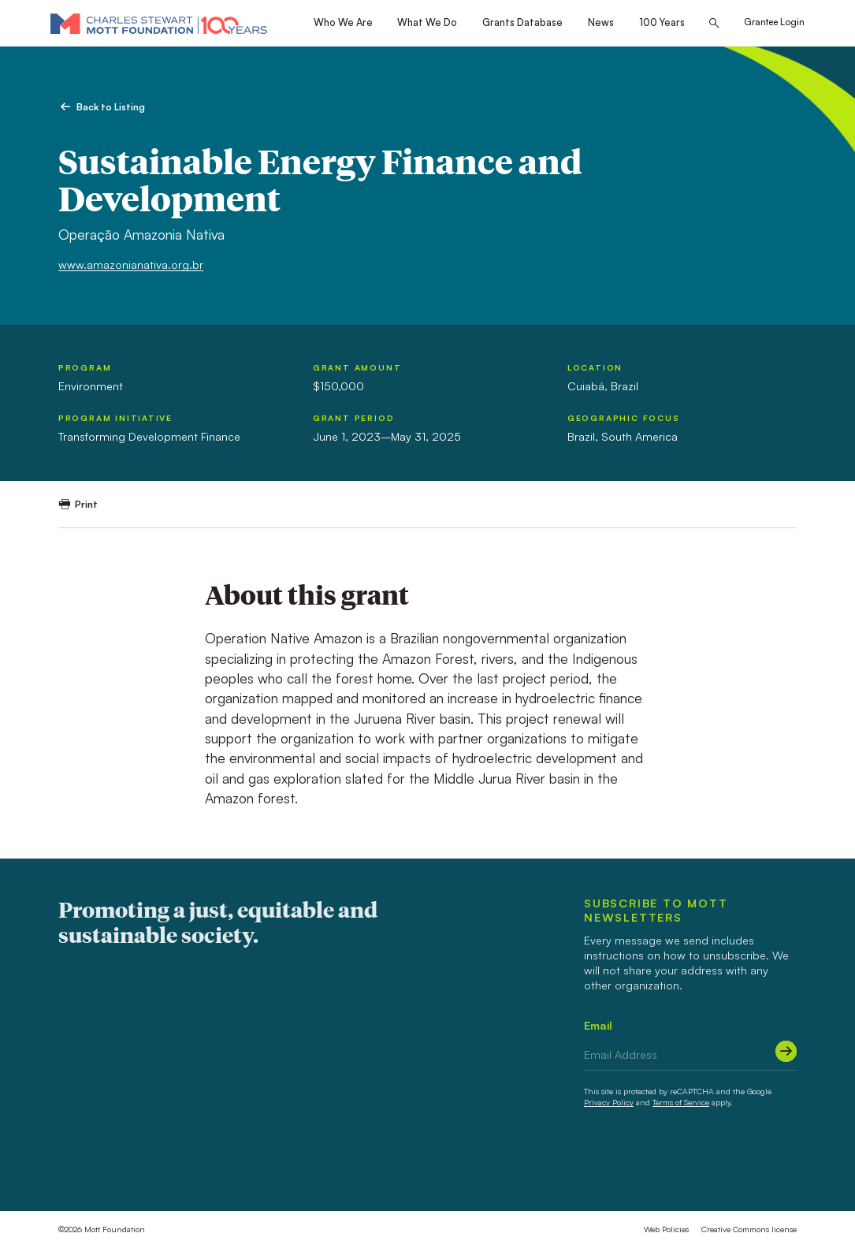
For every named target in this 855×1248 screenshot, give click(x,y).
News (601, 22)
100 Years (662, 22)
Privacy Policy (609, 1102)
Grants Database (522, 22)
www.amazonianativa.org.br (130, 264)
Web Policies (666, 1229)
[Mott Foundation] (158, 23)
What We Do (427, 22)
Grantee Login (774, 22)
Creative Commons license (749, 1229)
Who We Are (343, 22)
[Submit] (786, 1051)
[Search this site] (714, 24)
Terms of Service (680, 1102)
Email (598, 1025)
